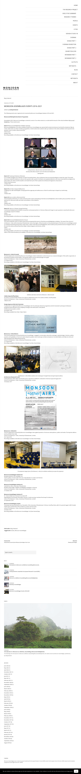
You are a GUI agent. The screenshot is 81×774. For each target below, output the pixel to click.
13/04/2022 (11, 583)
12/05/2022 (11, 576)
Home (76, 5)
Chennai (73, 37)
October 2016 (7, 738)
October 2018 (7, 705)
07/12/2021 (11, 103)
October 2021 (7, 674)
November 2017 (8, 720)
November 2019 (8, 695)
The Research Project (70, 9)
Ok (76, 771)
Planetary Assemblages (72, 541)
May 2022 (6, 668)
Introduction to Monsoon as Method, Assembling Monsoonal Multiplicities (24, 651)
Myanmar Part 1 (70, 55)
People (75, 21)
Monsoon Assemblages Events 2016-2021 (19, 591)
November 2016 (8, 736)
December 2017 (8, 718)
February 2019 (7, 703)
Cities (76, 29)
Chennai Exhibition (69, 44)
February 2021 (7, 680)
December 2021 (8, 672)
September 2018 (8, 707)
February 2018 (7, 715)
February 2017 (7, 732)
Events (75, 25)
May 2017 (6, 728)
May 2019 (6, 697)
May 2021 (6, 678)
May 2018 (6, 711)
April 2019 (6, 699)
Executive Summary (69, 13)
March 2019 (7, 701)
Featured (9, 98)
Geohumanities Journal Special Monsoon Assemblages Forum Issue (17, 541)
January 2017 (7, 734)
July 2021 (6, 676)
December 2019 (8, 693)
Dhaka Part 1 (71, 41)
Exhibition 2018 (70, 51)
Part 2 (21, 312)
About (75, 82)
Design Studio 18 (72, 33)
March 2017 (7, 730)
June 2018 (6, 709)
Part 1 (18, 312)
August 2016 (7, 742)
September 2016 (8, 740)
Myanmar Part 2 (70, 58)
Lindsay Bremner (13, 109)
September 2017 (8, 724)
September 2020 (8, 684)
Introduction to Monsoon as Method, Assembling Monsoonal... (24, 565)
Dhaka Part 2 (71, 48)
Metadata (72, 66)
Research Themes (70, 17)
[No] (79, 771)
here (38, 135)
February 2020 (7, 690)
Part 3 (25, 312)
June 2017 (6, 726)
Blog (76, 70)
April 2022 (6, 670)
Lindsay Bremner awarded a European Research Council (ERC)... (24, 571)
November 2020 (8, 682)
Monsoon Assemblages (20, 530)
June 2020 (6, 686)
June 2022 (6, 666)
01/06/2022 (11, 563)
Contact (74, 74)
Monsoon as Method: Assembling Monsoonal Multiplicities (23, 578)
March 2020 (7, 688)
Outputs (74, 62)
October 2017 (7, 722)
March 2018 (7, 713)
